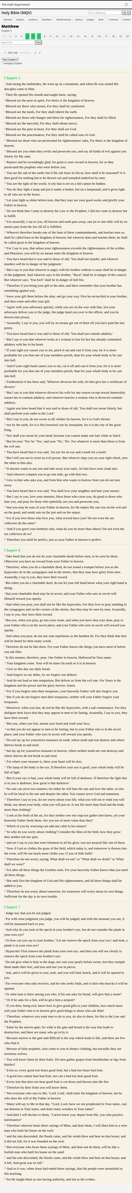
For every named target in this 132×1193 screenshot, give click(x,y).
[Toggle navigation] (126, 4)
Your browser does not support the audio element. (22, 53)
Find (38, 42)
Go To (126, 12)
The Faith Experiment (16, 4)
